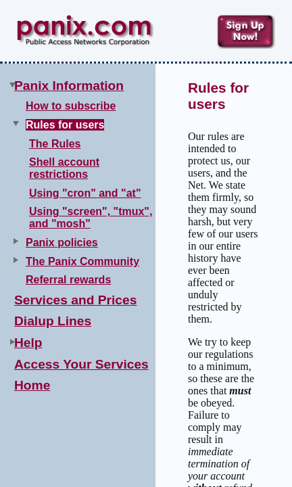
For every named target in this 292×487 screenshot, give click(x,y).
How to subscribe (71, 106)
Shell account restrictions (64, 168)
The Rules (54, 143)
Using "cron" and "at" (85, 193)
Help (28, 342)
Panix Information (69, 85)
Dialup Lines (52, 321)
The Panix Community (82, 261)
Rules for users (65, 125)
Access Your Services (81, 364)
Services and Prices (75, 300)
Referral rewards (68, 279)
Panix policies (62, 242)
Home (32, 385)
